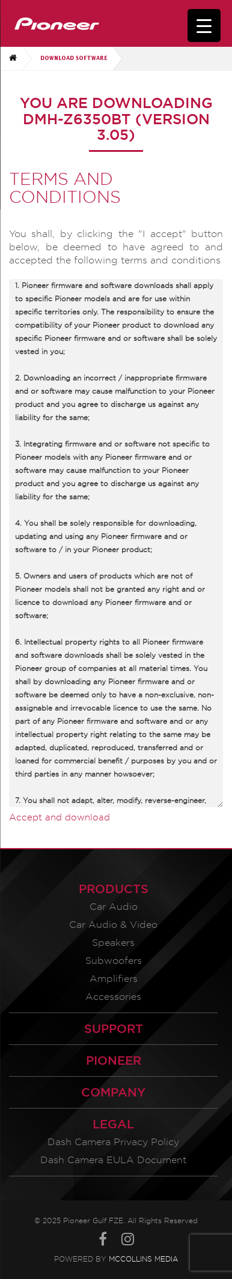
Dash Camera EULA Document (113, 1160)
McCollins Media (143, 1259)
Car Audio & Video (113, 924)
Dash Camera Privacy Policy (113, 1142)
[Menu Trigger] (204, 25)
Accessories (113, 997)
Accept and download (59, 817)
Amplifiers (114, 979)
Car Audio (114, 906)
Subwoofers (113, 960)
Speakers (113, 942)
